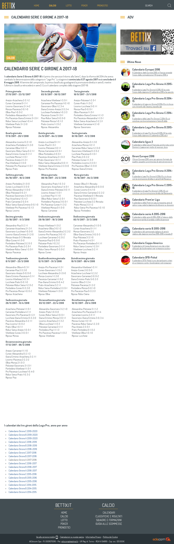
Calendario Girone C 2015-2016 (23, 474)
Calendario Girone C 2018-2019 (23, 441)
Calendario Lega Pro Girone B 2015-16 (152, 129)
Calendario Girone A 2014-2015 (22, 491)
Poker (84, 5)
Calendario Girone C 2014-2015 (22, 484)
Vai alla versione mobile (45, 537)
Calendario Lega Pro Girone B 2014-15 (152, 100)
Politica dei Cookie (110, 537)
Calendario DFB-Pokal (144, 257)
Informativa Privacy (93, 537)
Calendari (109, 512)
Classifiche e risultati (108, 516)
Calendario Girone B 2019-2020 (23, 434)
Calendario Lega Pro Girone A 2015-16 (152, 85)
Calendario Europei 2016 (146, 69)
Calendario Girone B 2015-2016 (23, 477)
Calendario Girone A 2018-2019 (23, 449)
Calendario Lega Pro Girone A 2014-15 (152, 172)
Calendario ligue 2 (142, 141)
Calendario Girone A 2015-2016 (23, 481)
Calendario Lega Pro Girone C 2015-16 (152, 186)
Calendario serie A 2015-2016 (148, 214)
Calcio (52, 5)
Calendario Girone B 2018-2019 (23, 445)
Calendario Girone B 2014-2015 (22, 488)
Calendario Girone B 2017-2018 (23, 456)
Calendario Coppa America (147, 243)
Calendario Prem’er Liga (146, 199)
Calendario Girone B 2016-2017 (23, 466)
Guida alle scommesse (109, 523)
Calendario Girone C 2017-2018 (22, 452)
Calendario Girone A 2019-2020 (23, 438)
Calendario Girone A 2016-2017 (23, 470)
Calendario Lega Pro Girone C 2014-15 (152, 114)
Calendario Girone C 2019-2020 (23, 431)
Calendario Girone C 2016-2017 (23, 463)
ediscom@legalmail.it (69, 541)
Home (36, 5)
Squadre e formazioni (109, 520)
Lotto (69, 5)
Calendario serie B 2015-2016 (148, 228)
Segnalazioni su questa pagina (72, 537)
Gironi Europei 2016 (143, 156)
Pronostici (102, 5)
